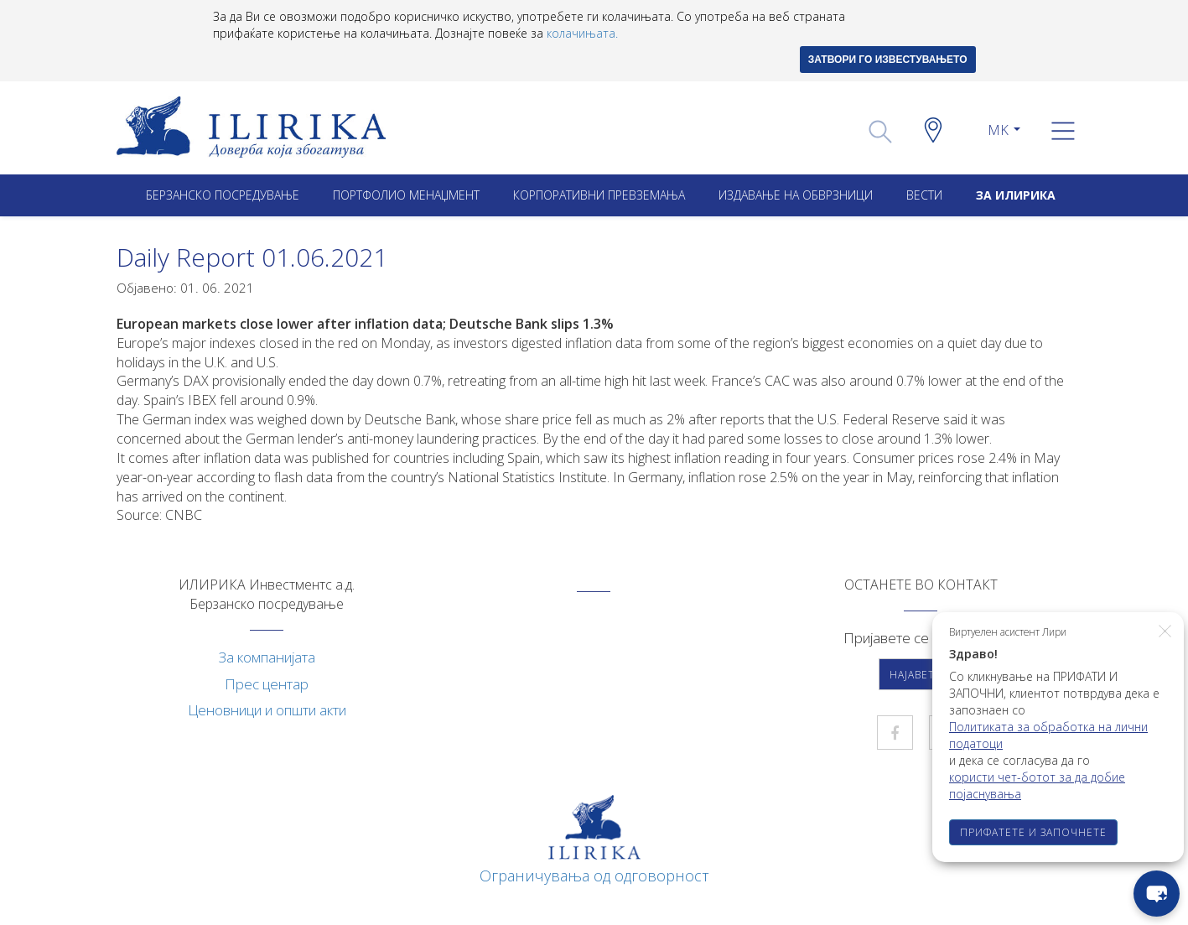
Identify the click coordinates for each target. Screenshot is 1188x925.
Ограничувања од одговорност (594, 875)
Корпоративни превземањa (599, 195)
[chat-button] (1157, 893)
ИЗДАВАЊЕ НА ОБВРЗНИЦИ (796, 195)
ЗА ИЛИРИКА (1016, 195)
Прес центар (267, 684)
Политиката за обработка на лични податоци (1048, 735)
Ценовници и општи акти (267, 710)
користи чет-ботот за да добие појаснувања (1037, 785)
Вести (924, 195)
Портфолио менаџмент (406, 195)
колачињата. (582, 33)
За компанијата (267, 657)
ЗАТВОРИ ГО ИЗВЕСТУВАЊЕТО (888, 59)
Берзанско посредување (222, 195)
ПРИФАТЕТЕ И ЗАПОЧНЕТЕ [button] (1033, 832)
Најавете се (924, 675)
